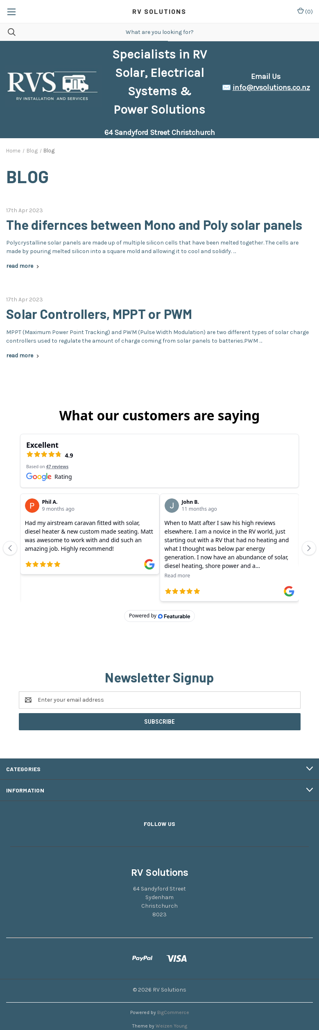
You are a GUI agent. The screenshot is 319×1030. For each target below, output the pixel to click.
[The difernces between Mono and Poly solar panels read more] (23, 266)
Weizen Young (171, 1009)
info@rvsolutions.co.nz (271, 87)
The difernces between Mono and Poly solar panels (154, 224)
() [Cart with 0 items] (305, 11)
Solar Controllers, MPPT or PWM (99, 313)
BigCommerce (173, 996)
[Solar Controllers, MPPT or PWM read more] (23, 355)
